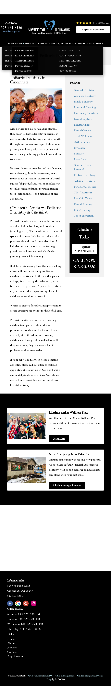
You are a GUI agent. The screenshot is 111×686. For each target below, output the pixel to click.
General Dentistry (84, 90)
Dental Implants (83, 119)
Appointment (15, 656)
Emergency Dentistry (86, 113)
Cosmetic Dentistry (85, 96)
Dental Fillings (82, 124)
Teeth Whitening (83, 136)
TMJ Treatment (83, 192)
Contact (98, 43)
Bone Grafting (82, 210)
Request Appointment (84, 249)
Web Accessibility (83, 675)
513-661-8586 (11, 27)
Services (29, 43)
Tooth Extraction (84, 215)
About (18, 43)
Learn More (59, 438)
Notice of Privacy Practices (65, 675)
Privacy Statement (34, 675)
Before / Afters (59, 43)
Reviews (73, 43)
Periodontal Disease (85, 187)
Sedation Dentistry (84, 181)
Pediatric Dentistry (84, 175)
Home (11, 43)
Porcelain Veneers (84, 198)
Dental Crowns (82, 130)
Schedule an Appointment (67, 485)
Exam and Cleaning (85, 107)
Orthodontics (82, 142)
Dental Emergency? (11, 31)
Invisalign (79, 148)
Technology (43, 43)
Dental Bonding (83, 204)
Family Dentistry (83, 101)
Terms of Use (48, 675)
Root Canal (80, 159)
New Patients (85, 43)
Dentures (79, 153)
